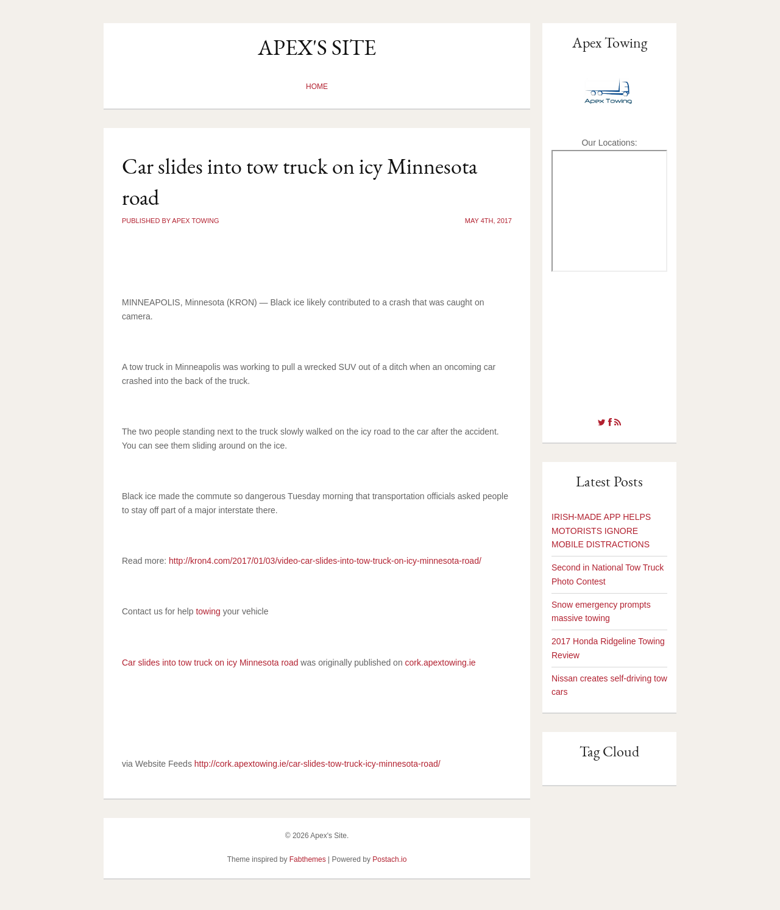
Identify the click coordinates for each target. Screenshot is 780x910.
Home (317, 86)
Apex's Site (317, 47)
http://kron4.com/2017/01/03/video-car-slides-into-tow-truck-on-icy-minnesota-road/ (325, 561)
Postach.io (389, 859)
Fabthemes (307, 859)
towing (208, 611)
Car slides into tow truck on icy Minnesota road (210, 662)
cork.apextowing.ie (440, 662)
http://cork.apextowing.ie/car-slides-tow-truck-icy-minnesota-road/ (317, 764)
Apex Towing (609, 42)
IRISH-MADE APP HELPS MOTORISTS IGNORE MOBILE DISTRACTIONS (601, 531)
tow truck (609, 337)
